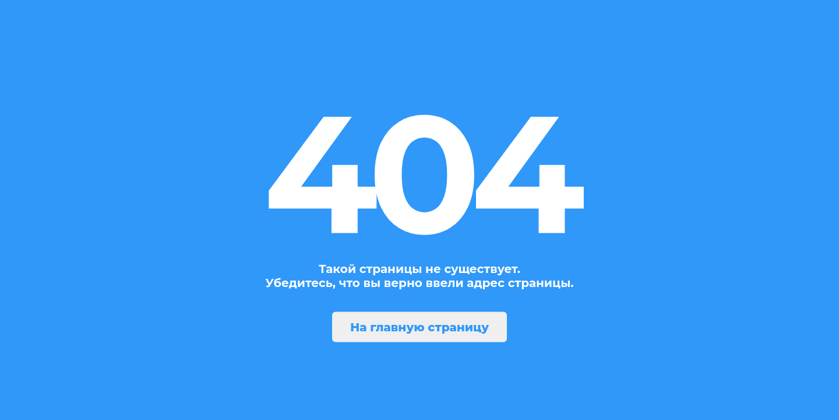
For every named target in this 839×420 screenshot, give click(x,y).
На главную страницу (419, 327)
